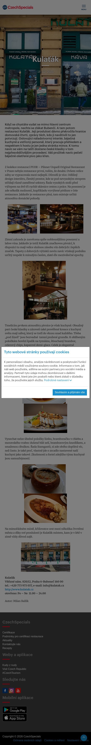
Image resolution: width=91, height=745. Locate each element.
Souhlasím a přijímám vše (70, 392)
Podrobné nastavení (58, 380)
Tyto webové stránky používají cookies (36, 352)
